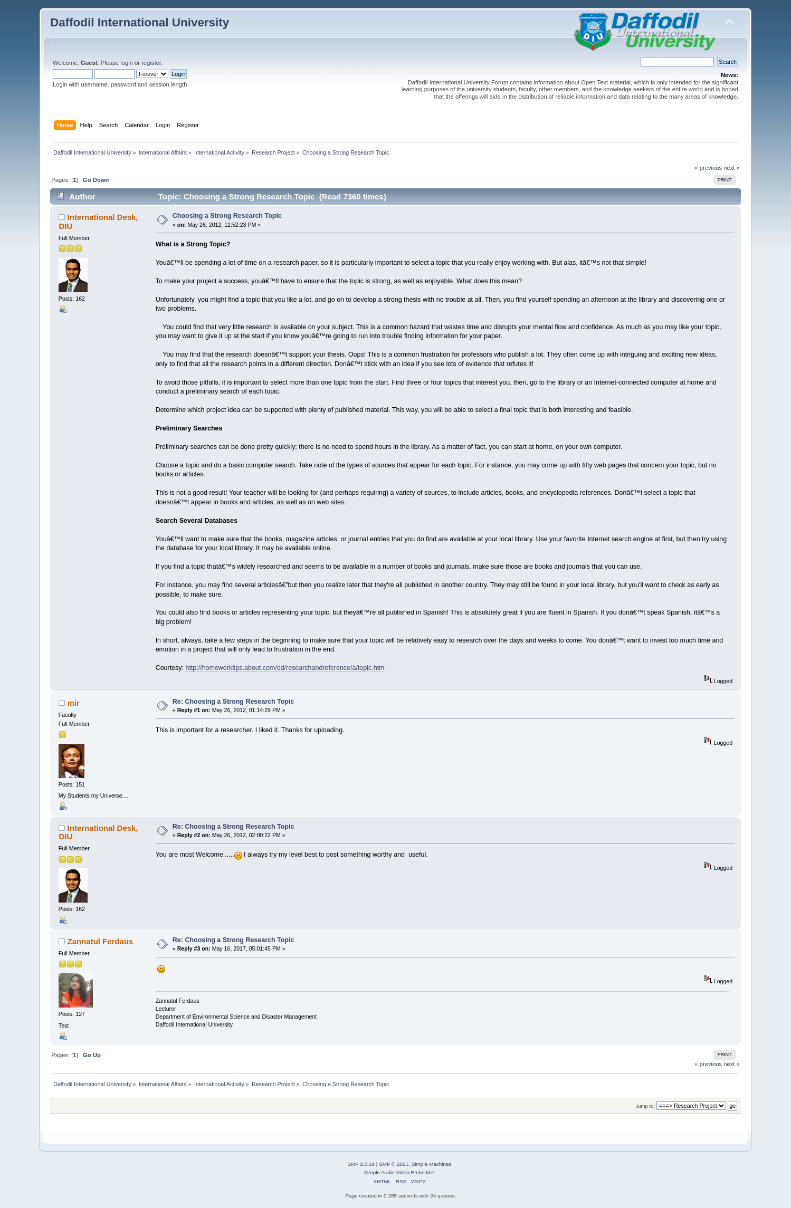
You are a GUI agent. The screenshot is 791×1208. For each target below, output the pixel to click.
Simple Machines (432, 1164)
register (151, 63)
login (126, 63)
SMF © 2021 (393, 1164)
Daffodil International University (139, 22)
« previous (708, 168)
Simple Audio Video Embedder (399, 1172)
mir (74, 702)
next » (731, 168)
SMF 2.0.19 (361, 1164)
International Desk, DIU (98, 221)
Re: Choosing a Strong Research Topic (233, 701)
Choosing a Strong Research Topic (227, 215)
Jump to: (645, 1106)
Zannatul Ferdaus (101, 941)
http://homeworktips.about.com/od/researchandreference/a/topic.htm (284, 668)
